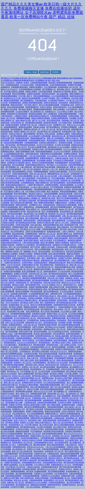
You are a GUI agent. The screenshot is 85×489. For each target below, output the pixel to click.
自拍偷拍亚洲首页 (40, 263)
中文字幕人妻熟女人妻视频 (14, 92)
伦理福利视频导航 (41, 85)
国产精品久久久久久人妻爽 (30, 229)
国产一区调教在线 (63, 98)
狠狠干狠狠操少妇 (76, 94)
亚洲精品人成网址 (63, 134)
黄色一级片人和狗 (27, 360)
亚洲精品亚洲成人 (15, 325)
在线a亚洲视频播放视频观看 (14, 209)
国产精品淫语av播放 (14, 214)
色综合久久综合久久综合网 (49, 180)
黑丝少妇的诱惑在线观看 (48, 354)
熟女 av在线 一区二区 (65, 296)
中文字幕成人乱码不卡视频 (35, 192)
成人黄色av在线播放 (47, 367)
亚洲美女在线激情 (34, 94)
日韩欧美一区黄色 (22, 83)
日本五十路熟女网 (68, 411)
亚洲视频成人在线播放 (9, 254)
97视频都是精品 (15, 103)
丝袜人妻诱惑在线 (32, 311)
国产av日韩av (10, 145)
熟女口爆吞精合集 (58, 220)
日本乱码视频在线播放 (58, 85)
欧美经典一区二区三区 (56, 214)
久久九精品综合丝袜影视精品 (54, 383)
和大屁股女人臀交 (57, 280)
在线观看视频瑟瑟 (10, 127)
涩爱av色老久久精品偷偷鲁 (66, 205)
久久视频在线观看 (55, 456)
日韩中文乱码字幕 (67, 369)
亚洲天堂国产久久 (70, 285)
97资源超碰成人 (45, 343)
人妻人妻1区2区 (26, 167)
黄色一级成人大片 (22, 394)
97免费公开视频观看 (69, 127)
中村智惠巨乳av (33, 320)
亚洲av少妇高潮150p (30, 296)
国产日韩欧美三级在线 (74, 371)
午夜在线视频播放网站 (18, 156)
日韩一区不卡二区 (49, 380)
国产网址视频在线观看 (18, 136)
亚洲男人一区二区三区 (30, 367)
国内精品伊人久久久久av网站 (59, 147)
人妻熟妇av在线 (50, 227)
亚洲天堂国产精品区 (31, 240)
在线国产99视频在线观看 (28, 238)
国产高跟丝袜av (36, 283)
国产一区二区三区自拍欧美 (19, 247)
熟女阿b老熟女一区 (37, 369)
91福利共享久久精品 (63, 460)
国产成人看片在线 (63, 129)
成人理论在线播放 (73, 482)
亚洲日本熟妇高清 (60, 107)
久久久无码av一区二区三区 (57, 156)
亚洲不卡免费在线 (62, 243)
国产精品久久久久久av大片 (15, 196)
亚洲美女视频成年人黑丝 (38, 289)
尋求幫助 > (56, 72)
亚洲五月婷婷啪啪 (41, 478)
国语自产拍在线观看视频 (31, 98)
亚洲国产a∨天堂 (77, 147)
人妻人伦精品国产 (65, 176)
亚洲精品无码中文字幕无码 (32, 383)
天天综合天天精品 (22, 429)
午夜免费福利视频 (47, 438)
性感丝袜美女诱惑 (22, 138)
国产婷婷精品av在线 (43, 245)
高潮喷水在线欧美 (70, 154)
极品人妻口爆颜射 (47, 243)
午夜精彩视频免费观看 (58, 116)
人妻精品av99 (59, 418)
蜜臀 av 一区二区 (76, 167)
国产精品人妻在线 (7, 369)
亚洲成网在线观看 (42, 207)
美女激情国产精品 (47, 265)
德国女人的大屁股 (10, 109)
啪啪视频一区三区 (30, 251)
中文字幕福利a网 (50, 87)
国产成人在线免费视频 (12, 260)
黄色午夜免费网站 (19, 94)
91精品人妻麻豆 (31, 92)
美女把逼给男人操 (66, 211)
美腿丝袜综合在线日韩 (57, 263)
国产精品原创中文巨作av (56, 316)
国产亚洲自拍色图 (26, 454)
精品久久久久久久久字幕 (71, 283)
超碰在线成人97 (63, 167)
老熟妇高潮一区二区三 (33, 323)
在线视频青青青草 (22, 387)
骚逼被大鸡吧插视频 (11, 100)
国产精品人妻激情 (25, 109)
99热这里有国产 (16, 105)
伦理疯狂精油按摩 (12, 85)
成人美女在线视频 (7, 431)
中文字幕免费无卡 (60, 240)
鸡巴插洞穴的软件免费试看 (53, 431)
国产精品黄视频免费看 (33, 400)
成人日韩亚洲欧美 (28, 178)
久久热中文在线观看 (62, 145)
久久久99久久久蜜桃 (65, 112)
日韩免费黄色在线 (19, 447)
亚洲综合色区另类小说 (9, 385)
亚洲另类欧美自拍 (32, 154)
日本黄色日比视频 (31, 354)
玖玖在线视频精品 (39, 363)
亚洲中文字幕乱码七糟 (45, 223)
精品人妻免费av (59, 109)
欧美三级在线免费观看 (56, 254)
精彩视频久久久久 (48, 487)
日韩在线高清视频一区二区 (40, 347)
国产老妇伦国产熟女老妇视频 (44, 167)
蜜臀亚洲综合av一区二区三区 (58, 174)
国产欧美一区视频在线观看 (51, 216)
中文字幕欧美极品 (58, 178)
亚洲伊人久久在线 (27, 423)
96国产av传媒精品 (11, 465)
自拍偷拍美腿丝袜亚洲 (12, 440)
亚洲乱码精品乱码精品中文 (39, 116)
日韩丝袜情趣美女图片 (37, 140)
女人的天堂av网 (64, 271)
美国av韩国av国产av (38, 138)
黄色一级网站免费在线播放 (44, 203)
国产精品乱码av (76, 336)
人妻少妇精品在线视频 (30, 243)
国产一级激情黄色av (26, 207)
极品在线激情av (29, 134)
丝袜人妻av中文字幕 (23, 120)
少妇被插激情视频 (31, 143)
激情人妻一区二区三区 (48, 218)
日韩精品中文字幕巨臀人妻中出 (65, 92)
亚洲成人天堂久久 (65, 469)
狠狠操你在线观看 (30, 307)
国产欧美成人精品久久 (47, 296)
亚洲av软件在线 (52, 345)
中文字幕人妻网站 (71, 374)
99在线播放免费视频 (55, 407)
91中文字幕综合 (28, 340)
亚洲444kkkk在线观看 (52, 409)
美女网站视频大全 (72, 471)
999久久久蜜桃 (33, 389)
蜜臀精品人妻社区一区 (32, 129)
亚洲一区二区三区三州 (37, 174)
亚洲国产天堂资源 (65, 258)
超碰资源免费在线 (50, 271)
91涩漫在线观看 (75, 163)
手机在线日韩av (41, 100)
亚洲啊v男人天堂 (59, 125)
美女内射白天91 (9, 380)
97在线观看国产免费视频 (63, 358)
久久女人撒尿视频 (26, 465)
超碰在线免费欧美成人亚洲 (53, 225)
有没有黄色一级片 (34, 258)
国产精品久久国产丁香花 (29, 303)
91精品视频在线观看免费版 (50, 385)
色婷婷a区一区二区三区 (70, 120)
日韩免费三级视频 (76, 247)
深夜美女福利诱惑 (27, 336)
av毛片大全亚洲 (46, 240)
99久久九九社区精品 (9, 374)
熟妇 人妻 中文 (33, 358)
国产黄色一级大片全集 (68, 229)
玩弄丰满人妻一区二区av (38, 274)
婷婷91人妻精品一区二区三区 (25, 132)
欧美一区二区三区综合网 (14, 323)
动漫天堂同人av (7, 149)
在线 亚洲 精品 (36, 225)
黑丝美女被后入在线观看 (56, 140)
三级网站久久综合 (10, 316)
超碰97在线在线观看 (52, 411)
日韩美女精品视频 (44, 220)
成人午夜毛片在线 (46, 425)
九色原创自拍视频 (47, 349)
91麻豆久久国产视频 (11, 478)
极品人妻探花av (53, 192)
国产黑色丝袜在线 (22, 187)
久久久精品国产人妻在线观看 (40, 136)
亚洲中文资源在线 (50, 103)
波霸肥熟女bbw (48, 378)
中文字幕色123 (71, 109)
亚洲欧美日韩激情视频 (72, 187)
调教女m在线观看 (15, 220)
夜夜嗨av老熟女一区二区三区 (55, 329)
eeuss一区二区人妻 (66, 209)
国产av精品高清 (47, 309)
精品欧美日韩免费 (50, 123)
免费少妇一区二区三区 (47, 234)
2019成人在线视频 (35, 298)
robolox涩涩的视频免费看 (13, 143)
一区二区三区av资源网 (37, 156)
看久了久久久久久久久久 (73, 434)
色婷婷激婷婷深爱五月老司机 (65, 305)
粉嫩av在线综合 (61, 203)
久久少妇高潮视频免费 (59, 96)
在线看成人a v (50, 112)
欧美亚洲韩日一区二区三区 (22, 443)
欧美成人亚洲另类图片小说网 (35, 405)
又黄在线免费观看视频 (50, 449)
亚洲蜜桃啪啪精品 (62, 438)
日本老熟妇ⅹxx (25, 351)
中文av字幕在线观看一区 (26, 256)
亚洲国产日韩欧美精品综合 (65, 349)
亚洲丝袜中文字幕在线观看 (17, 114)
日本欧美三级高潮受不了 (48, 143)
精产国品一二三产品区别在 (57, 165)
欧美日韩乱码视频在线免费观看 (52, 389)
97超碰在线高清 (10, 343)
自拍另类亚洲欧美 (60, 340)
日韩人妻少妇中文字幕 (51, 283)
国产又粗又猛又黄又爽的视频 (21, 203)
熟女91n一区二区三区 (18, 147)
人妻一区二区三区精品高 (31, 169)
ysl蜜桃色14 (5, 87)
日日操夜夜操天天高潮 (73, 429)
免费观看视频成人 (76, 276)
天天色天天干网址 (37, 429)
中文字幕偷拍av (36, 431)
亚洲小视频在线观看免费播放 (68, 236)
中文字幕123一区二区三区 (15, 467)
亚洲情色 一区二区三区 (22, 363)
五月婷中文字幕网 (64, 403)
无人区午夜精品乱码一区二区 (25, 318)
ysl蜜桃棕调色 (48, 400)
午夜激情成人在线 (67, 105)
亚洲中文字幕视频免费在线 (70, 414)
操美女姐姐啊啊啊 (51, 194)
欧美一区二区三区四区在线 (22, 451)
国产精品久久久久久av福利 (45, 276)
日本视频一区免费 (76, 118)
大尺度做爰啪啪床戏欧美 (72, 294)
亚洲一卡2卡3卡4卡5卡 (24, 249)
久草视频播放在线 (27, 183)
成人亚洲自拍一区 (37, 112)
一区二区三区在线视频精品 (11, 340)
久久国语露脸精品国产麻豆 (14, 154)
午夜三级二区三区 (30, 325)
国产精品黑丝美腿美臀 (75, 136)
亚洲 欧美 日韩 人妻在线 (34, 365)
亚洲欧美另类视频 (40, 254)
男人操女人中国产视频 (63, 378)
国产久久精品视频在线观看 (49, 105)
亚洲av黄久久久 (66, 365)
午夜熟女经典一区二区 (52, 298)
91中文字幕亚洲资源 (13, 160)
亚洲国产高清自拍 (7, 245)
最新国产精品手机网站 (42, 269)
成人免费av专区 (75, 443)
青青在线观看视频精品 (41, 96)
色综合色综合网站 (7, 225)
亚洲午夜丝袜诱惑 (44, 318)
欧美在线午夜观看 (29, 469)
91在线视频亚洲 (16, 129)
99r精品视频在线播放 (9, 96)
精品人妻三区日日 (36, 227)
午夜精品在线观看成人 (24, 338)
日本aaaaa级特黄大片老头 (43, 443)
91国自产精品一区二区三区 (57, 314)
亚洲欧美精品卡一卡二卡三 (61, 465)
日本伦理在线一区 (17, 123)
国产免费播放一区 (49, 89)
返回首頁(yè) (44, 72)
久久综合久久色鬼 (73, 220)
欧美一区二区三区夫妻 (48, 176)
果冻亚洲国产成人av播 (16, 311)
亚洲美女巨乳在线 (74, 427)
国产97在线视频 (11, 331)
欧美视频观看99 (61, 163)
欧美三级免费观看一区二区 (29, 176)
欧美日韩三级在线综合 (74, 251)
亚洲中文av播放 (23, 458)
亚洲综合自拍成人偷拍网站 (31, 396)
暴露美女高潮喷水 (36, 87)
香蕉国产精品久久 (12, 229)
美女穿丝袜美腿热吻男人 (30, 438)
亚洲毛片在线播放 (7, 249)
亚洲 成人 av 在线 (21, 480)
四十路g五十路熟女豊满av (29, 385)
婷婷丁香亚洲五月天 (27, 267)
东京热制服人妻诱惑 (44, 160)
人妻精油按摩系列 (7, 391)
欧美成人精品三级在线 (67, 169)
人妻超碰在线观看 (35, 480)
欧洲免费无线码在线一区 (44, 336)
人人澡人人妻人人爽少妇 (39, 187)
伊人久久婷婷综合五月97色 (58, 331)
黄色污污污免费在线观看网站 (43, 163)
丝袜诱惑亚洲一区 (61, 265)
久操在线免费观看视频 (38, 83)
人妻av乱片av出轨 (61, 158)
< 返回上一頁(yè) (31, 72)
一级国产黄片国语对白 (35, 185)
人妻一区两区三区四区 (67, 345)
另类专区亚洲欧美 (46, 358)
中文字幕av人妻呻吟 (13, 178)
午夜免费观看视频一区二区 (60, 478)
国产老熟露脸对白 (27, 100)
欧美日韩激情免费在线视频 (52, 434)
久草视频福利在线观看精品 (29, 349)
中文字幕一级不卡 (25, 96)
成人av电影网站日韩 (62, 260)
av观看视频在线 (62, 276)
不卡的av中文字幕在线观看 (63, 160)
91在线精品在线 (58, 249)
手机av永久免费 (62, 247)
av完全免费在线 (59, 334)
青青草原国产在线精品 (32, 236)
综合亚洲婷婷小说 (14, 276)
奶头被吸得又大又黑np (62, 189)
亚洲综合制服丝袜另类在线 (14, 218)
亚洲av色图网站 (77, 478)
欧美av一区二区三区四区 (21, 376)
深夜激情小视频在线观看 (36, 356)
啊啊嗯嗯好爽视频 (23, 118)
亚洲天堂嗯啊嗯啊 (70, 456)
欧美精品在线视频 (35, 114)
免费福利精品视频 (58, 318)
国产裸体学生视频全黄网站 (14, 365)
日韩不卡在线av (46, 107)
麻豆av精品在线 (18, 234)
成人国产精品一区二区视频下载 (49, 132)
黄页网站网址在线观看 (33, 123)
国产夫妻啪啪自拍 (10, 176)
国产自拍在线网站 (40, 331)
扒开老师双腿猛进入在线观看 (30, 89)
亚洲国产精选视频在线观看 (32, 103)
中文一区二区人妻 (48, 129)
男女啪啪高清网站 (12, 360)
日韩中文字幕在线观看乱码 (35, 231)
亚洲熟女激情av (32, 180)
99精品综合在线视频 (38, 485)
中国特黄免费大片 (75, 391)
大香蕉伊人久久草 (45, 125)
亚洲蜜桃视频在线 (29, 160)
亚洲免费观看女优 (32, 107)
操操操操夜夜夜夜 (22, 436)
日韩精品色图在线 (77, 223)
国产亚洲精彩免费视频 (20, 418)
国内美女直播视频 (66, 185)
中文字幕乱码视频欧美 (44, 340)
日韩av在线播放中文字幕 (67, 307)
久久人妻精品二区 (19, 389)
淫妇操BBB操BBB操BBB (43, 189)
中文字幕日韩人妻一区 (45, 267)
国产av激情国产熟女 (33, 285)
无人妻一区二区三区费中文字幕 (27, 216)
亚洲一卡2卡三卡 (20, 420)
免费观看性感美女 (7, 152)
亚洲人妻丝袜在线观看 (15, 107)
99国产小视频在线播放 (35, 411)
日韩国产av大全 (40, 454)
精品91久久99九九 (36, 194)
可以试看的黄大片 (64, 380)
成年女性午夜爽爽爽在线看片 (61, 207)
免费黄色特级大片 (47, 158)
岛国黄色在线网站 (52, 185)
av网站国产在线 (56, 294)
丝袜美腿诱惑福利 (11, 454)
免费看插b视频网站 (41, 172)
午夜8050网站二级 (24, 445)
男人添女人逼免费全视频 (37, 147)
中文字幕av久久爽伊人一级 (14, 192)
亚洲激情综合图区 (68, 405)
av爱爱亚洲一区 (22, 380)
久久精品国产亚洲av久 (56, 100)
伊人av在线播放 (16, 240)
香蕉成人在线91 (39, 127)
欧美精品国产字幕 (69, 132)
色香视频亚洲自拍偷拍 (19, 87)
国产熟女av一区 (13, 371)
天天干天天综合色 (7, 83)
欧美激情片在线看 (65, 143)
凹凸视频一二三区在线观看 (14, 158)
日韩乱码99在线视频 (20, 174)
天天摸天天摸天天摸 (44, 256)
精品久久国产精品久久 (43, 423)
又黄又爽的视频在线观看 (23, 334)
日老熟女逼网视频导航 (59, 118)
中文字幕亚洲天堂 (58, 251)
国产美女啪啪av (7, 480)
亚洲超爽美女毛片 (25, 345)
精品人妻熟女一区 (7, 120)
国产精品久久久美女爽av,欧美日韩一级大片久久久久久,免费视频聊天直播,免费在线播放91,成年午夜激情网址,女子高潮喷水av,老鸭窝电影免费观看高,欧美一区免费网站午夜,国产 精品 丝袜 (42, 10)
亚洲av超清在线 (63, 200)
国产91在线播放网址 (58, 183)
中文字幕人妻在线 (31, 425)
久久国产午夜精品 (48, 98)
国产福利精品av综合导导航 (26, 223)
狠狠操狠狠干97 (77, 436)
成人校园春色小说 (58, 269)
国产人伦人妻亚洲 (7, 283)
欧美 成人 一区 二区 (50, 169)
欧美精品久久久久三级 (12, 98)
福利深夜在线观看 (7, 205)
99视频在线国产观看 (20, 227)
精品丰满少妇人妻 (58, 136)
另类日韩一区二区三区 (70, 398)
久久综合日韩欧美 (22, 112)
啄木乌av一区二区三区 (32, 434)
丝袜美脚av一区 (71, 418)
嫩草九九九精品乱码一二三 (11, 278)
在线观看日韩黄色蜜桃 (18, 294)
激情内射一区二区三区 (74, 178)
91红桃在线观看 (77, 271)
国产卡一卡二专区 (39, 120)
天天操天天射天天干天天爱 (15, 356)
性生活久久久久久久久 (58, 351)
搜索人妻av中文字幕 (56, 287)
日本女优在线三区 (19, 320)
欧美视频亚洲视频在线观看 (20, 314)
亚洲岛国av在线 (61, 400)
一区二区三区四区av (33, 487)
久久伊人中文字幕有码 (45, 145)
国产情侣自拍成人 (40, 338)
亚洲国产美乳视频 (74, 85)
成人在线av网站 (62, 94)
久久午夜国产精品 (65, 123)
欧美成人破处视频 (23, 329)
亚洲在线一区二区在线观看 (70, 180)
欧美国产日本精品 (25, 254)
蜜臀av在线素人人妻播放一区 (30, 198)
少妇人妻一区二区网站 (55, 278)
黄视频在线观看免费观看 (42, 109)
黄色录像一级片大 (63, 89)
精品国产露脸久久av (64, 234)
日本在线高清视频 (45, 92)
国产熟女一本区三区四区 (46, 134)
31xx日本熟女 (39, 451)
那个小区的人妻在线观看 (50, 311)
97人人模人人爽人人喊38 (57, 196)
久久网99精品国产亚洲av (69, 449)
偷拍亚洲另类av (7, 132)
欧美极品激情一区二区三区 (68, 87)
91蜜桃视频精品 (7, 274)
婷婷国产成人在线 (48, 198)
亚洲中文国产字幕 (7, 138)
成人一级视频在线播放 (75, 383)
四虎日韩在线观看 (61, 238)
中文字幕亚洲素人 (10, 345)
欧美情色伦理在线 (48, 94)
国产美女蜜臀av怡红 (51, 291)
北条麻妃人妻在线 (75, 203)
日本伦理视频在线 (24, 327)
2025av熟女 (63, 103)
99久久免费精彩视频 (42, 249)
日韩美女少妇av (38, 149)
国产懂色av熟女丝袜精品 (26, 145)
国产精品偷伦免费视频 (40, 280)
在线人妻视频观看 (7, 291)
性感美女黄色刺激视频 (12, 271)
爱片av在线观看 (18, 165)
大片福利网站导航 (20, 287)
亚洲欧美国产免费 (68, 476)
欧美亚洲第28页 (72, 287)
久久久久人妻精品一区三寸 (73, 149)
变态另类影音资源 (53, 120)
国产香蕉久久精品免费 (27, 200)
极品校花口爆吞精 (74, 240)
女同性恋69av (73, 116)
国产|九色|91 (35, 247)
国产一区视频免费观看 (18, 140)
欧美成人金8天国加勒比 (59, 172)
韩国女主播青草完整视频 (40, 118)
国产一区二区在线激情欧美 (11, 169)
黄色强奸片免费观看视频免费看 (60, 83)
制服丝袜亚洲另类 (54, 485)
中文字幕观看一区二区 (28, 371)
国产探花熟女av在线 (19, 289)
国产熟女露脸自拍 (53, 127)
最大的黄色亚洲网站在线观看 (20, 280)
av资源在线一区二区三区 (54, 451)
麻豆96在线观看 (39, 445)
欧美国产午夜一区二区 (28, 125)
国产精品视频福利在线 (46, 460)
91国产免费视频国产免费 (25, 152)
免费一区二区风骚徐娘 (55, 138)
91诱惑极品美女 (77, 129)
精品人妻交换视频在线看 (39, 387)
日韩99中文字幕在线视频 (36, 196)
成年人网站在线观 (32, 218)
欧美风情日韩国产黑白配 (47, 325)
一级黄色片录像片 (20, 116)
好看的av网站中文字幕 (17, 211)
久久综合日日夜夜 (27, 85)
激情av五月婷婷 (18, 285)
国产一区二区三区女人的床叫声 (13, 180)
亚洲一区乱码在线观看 (22, 149)
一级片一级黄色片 (68, 231)
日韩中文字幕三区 (15, 134)
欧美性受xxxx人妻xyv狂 (31, 260)
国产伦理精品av (24, 316)
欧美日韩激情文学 (64, 420)
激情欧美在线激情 (25, 127)
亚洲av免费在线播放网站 (67, 114)
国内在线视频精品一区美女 (22, 172)
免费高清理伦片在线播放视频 (51, 154)
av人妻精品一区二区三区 (19, 347)
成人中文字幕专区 (7, 387)
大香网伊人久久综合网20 (25, 245)
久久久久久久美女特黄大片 (27, 343)
